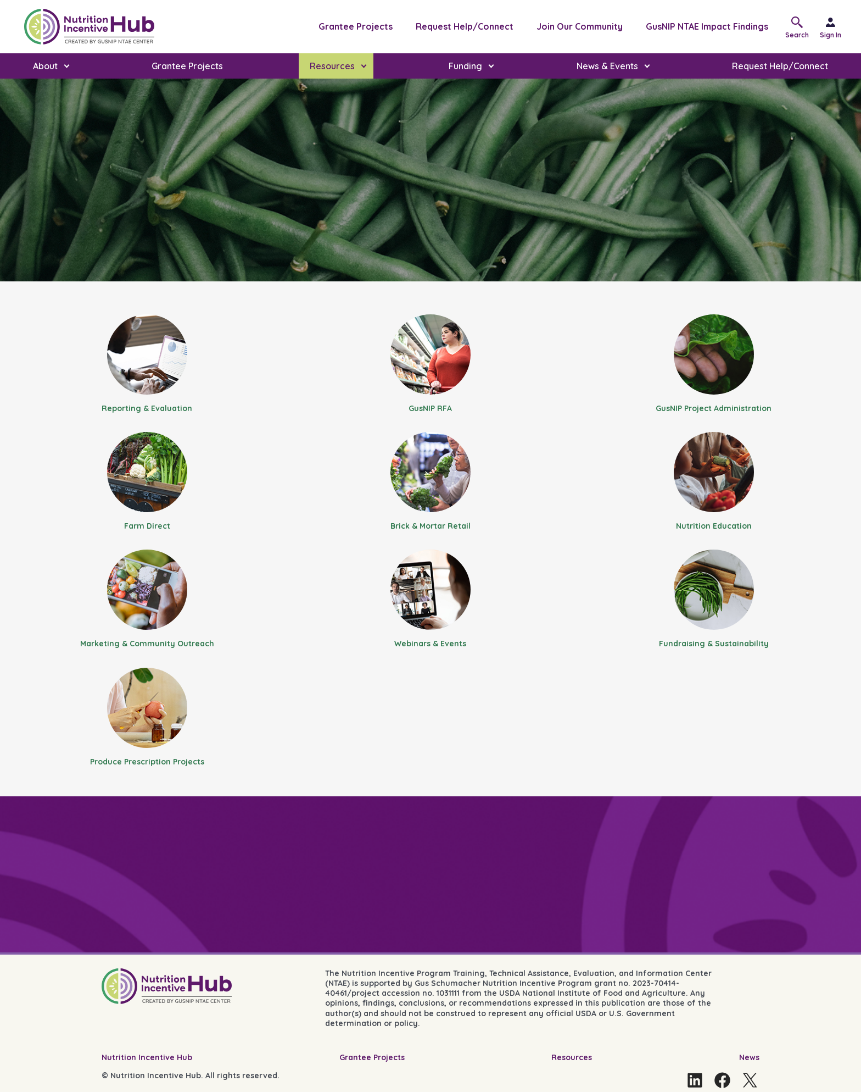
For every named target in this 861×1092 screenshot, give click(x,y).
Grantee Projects (355, 26)
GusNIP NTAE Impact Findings (707, 26)
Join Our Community (579, 26)
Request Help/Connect (464, 26)
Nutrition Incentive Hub (147, 1057)
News (749, 1057)
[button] (800, 26)
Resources (571, 1057)
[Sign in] (835, 26)
